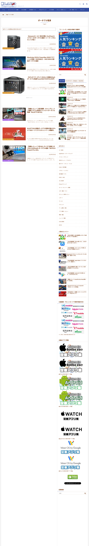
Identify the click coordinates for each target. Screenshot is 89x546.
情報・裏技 (61, 214)
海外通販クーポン (32, 9)
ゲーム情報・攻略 (62, 208)
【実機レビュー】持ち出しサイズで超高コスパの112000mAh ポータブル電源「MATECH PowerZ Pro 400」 (41, 148)
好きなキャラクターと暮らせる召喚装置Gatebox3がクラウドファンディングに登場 (76, 86)
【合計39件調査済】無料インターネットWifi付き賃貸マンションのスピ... (76, 267)
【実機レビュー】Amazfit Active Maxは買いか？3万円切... (76, 280)
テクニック (82, 9)
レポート (61, 197)
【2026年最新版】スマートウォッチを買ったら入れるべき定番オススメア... (76, 248)
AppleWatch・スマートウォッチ (65, 153)
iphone (60, 225)
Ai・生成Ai (61, 150)
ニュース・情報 (62, 218)
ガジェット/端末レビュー (61, 9)
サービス (61, 201)
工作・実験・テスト (73, 9)
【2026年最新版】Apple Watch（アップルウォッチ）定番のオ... (76, 261)
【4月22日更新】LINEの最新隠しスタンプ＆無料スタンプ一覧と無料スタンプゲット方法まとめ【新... (77, 93)
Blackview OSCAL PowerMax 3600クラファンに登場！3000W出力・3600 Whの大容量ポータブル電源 (40, 59)
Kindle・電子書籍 (62, 167)
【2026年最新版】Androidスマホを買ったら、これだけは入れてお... (76, 273)
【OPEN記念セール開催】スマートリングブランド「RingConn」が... (76, 292)
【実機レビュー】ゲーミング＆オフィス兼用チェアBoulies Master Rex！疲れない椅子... (77, 112)
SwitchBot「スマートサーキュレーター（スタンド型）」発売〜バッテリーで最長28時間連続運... (76, 138)
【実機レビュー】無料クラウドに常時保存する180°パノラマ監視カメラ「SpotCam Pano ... (77, 106)
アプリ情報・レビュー (63, 211)
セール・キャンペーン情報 (13, 9)
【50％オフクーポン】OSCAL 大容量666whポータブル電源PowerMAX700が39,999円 (41, 78)
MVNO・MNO (62, 177)
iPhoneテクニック (42, 9)
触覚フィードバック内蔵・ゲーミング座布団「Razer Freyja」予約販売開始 (76, 100)
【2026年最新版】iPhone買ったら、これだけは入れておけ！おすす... (76, 242)
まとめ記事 (51, 9)
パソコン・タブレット (63, 157)
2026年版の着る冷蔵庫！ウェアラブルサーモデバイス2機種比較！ (76, 131)
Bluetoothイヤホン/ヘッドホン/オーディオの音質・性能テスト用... (76, 255)
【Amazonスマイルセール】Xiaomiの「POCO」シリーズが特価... (75, 286)
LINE (3, 13)
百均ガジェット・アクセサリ (65, 160)
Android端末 (23, 9)
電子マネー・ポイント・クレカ (65, 163)
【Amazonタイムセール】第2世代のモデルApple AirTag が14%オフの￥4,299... (76, 118)
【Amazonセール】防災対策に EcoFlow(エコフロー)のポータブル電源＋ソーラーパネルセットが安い (41, 38)
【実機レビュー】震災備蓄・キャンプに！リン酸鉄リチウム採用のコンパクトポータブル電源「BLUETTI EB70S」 (41, 110)
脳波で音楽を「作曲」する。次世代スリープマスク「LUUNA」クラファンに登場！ (77, 125)
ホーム (3, 9)
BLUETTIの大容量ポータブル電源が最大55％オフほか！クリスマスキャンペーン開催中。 (41, 129)
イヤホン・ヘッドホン (63, 170)
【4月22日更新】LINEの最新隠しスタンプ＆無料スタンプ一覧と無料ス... (77, 236)
